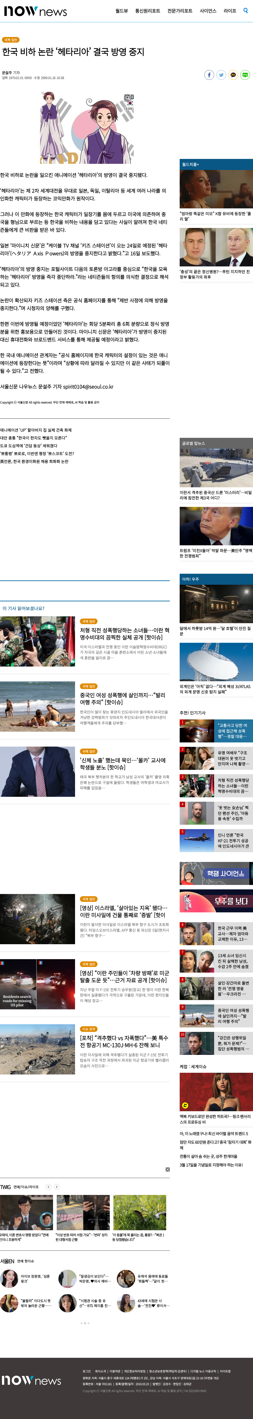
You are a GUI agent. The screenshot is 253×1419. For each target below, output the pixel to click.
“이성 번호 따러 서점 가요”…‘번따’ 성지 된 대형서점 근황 (135, 1237)
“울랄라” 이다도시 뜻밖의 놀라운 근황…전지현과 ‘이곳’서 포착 (36, 1305)
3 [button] (88, 1323)
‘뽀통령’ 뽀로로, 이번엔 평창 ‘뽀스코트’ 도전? (37, 453)
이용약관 (115, 1371)
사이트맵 (225, 1371)
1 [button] (82, 1323)
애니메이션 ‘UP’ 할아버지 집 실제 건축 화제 (36, 430)
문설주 (7, 72)
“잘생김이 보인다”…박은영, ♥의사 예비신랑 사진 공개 (94, 1281)
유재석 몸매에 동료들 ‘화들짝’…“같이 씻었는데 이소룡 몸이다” (153, 1281)
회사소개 (100, 1371)
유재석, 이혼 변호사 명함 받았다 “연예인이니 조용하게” (77, 1237)
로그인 (87, 1371)
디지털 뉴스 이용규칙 (203, 1371)
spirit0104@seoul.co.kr (88, 386)
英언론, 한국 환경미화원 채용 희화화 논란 (34, 461)
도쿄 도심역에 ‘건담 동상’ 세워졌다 (28, 446)
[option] (78, 1220)
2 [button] (85, 1323)
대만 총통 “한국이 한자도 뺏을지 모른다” (33, 438)
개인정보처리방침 (134, 1371)
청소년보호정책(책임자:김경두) (168, 1371)
